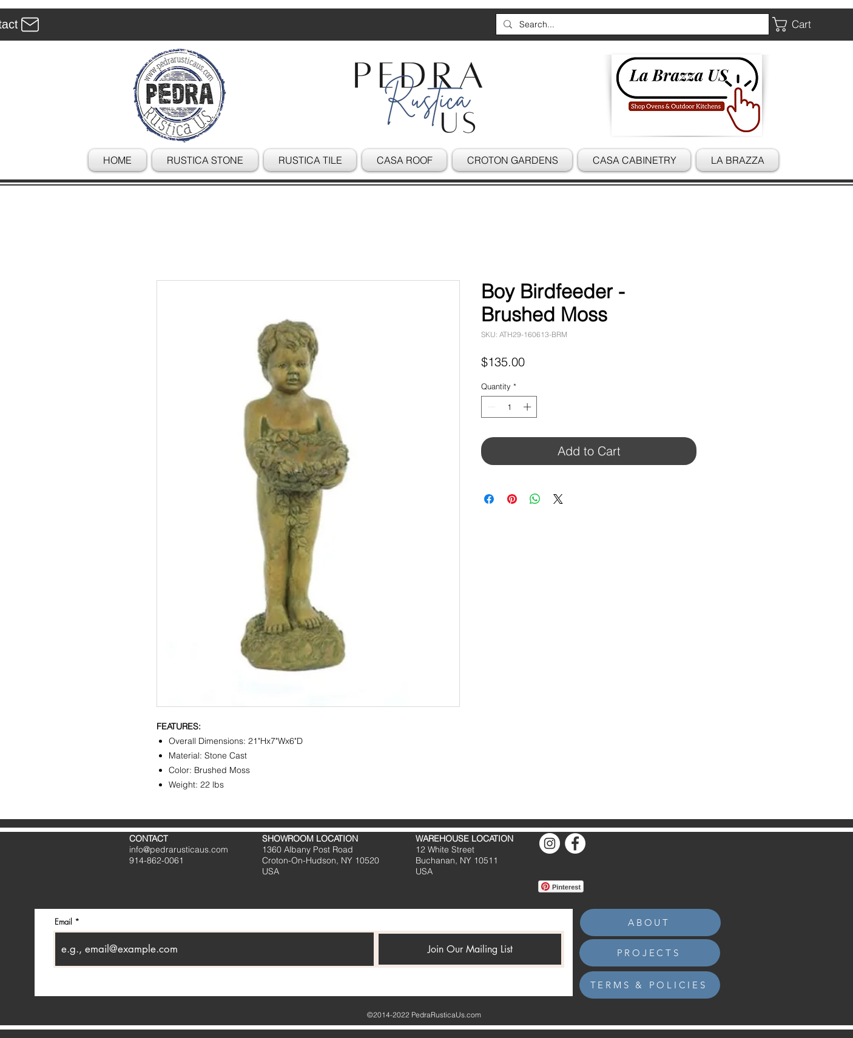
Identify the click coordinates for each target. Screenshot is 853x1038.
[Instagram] (549, 843)
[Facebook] (575, 843)
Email (63, 922)
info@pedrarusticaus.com (178, 849)
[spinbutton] (509, 407)
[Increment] (528, 407)
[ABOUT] (650, 922)
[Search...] (631, 24)
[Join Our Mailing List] (470, 949)
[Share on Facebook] (489, 499)
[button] (800, 24)
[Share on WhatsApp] (535, 499)
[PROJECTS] (649, 952)
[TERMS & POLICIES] (649, 985)
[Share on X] (558, 499)
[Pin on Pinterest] (512, 499)
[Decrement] (490, 407)
